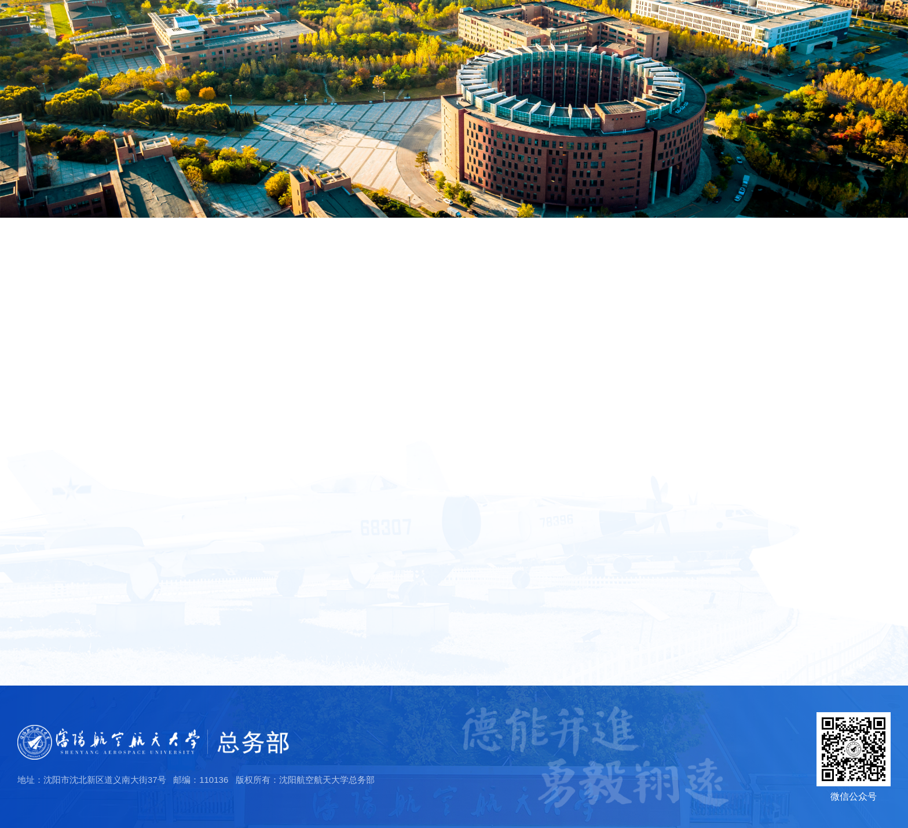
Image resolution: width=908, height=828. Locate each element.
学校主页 (758, 21)
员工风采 (813, 46)
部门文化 (50, 381)
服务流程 (701, 46)
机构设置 (50, 346)
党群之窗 (589, 46)
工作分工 (50, 311)
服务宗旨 (53, 422)
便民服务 (870, 46)
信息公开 (757, 46)
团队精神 (53, 403)
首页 (487, 46)
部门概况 (533, 46)
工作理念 (53, 442)
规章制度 (645, 46)
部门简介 (50, 275)
